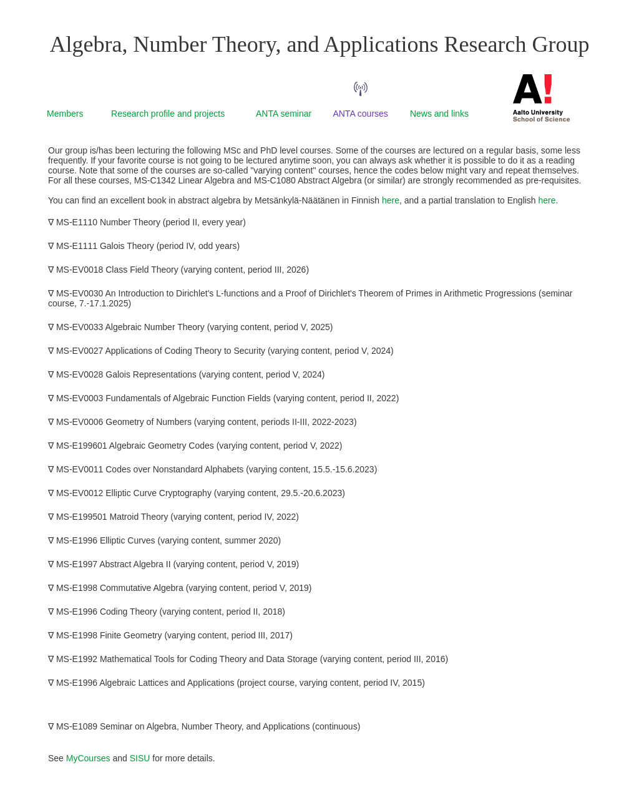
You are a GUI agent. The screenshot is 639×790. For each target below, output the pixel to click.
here (390, 200)
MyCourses (88, 758)
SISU (140, 758)
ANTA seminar (283, 114)
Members (65, 114)
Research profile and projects (168, 114)
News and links (439, 114)
